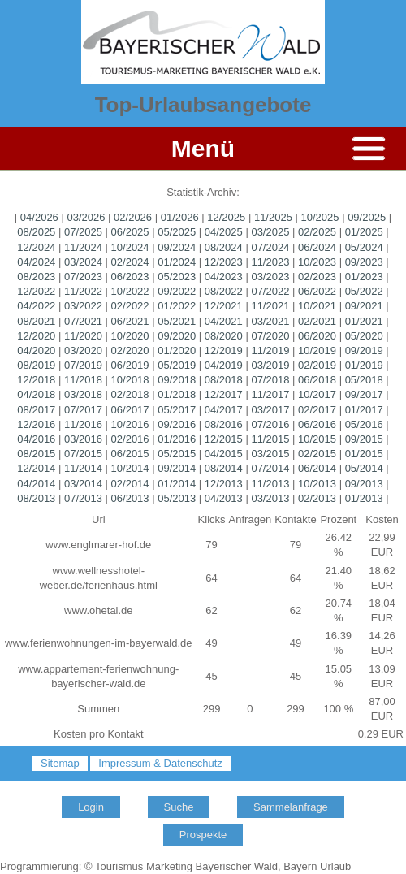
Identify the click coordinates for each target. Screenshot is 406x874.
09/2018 (177, 380)
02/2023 (317, 276)
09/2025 (367, 217)
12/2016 (36, 424)
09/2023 (364, 262)
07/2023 (83, 276)
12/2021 (224, 306)
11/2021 (270, 306)
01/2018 (177, 394)
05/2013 (177, 498)
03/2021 (270, 321)
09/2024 (177, 247)
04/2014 (36, 484)
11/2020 (83, 336)
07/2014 (270, 468)
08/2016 (224, 424)
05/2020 (364, 336)
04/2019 (224, 365)
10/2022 (130, 291)
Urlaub (335, 866)
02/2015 (317, 454)
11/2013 (270, 484)
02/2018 (130, 394)
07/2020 (270, 336)
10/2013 (317, 484)
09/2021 (364, 306)
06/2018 (317, 380)
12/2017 (224, 394)
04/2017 (224, 410)
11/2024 (83, 247)
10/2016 (130, 424)
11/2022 (83, 291)
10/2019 (317, 350)
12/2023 (224, 262)
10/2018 (130, 380)
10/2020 (130, 336)
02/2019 (317, 365)
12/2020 (36, 336)
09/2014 (177, 468)
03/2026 (86, 217)
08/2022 (224, 291)
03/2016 (83, 439)
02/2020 (130, 350)
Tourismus (119, 866)
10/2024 (130, 247)
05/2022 (364, 291)
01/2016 (177, 439)
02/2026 (133, 217)
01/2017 (364, 410)
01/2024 (177, 262)
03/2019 (270, 365)
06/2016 (317, 424)
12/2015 (224, 439)
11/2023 (270, 262)
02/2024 (130, 262)
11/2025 (273, 217)
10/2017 (317, 394)
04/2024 (36, 262)
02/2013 (317, 498)
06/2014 (317, 468)
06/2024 (317, 247)
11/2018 (83, 380)
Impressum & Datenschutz (160, 763)
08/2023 (36, 276)
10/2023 (317, 262)
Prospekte (203, 835)
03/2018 (83, 394)
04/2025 (224, 232)
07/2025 (83, 232)
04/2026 (39, 217)
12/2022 (36, 291)
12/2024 (36, 247)
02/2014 (130, 484)
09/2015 (364, 439)
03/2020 (83, 350)
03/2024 (83, 262)
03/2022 (83, 306)
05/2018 (364, 380)
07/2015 (83, 454)
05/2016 (364, 424)
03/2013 (270, 498)
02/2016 (130, 439)
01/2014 (177, 484)
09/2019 (364, 350)
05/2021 (177, 321)
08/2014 (224, 468)
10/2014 (130, 468)
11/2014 (83, 468)
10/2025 (320, 217)
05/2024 (364, 247)
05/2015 (177, 454)
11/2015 (270, 439)
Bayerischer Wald (237, 866)
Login (91, 807)
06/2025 (130, 232)
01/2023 (364, 276)
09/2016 (177, 424)
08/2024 (224, 247)
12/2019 (224, 350)
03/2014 (83, 484)
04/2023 (224, 276)
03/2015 (270, 454)
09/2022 (177, 291)
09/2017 (364, 394)
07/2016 (270, 424)
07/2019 (83, 365)
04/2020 (36, 350)
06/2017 (130, 410)
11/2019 (270, 350)
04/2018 (36, 394)
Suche (179, 807)
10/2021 (317, 306)
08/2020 (224, 336)
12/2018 (36, 380)
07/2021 (83, 321)
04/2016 (36, 439)
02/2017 (317, 410)
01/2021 (364, 321)
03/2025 (270, 232)
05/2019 (177, 365)
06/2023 (130, 276)
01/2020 (177, 350)
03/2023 (270, 276)
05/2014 (364, 468)
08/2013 (36, 498)
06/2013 (130, 498)
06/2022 (317, 291)
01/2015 (364, 454)
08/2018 (224, 380)
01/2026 (180, 217)
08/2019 (36, 365)
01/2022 (177, 306)
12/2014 (36, 468)
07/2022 (270, 291)
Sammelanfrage (290, 807)
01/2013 (364, 498)
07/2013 (83, 498)
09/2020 (177, 336)
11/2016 (83, 424)
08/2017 (36, 410)
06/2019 (130, 365)
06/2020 (317, 336)
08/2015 (36, 454)
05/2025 (177, 232)
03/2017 (270, 410)
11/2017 (270, 394)
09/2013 (364, 484)
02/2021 (317, 321)
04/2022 (36, 306)
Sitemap (60, 763)
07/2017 (83, 410)
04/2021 (224, 321)
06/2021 (130, 321)
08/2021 (36, 321)
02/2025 (317, 232)
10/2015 (317, 439)
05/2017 (177, 410)
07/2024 (270, 247)
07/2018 (270, 380)
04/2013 (224, 498)
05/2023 (177, 276)
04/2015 (224, 454)
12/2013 (224, 484)
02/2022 (130, 306)
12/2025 (226, 217)
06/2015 (130, 454)
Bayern (300, 866)
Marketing (169, 866)
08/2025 (36, 232)
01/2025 (364, 232)
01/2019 (364, 365)
